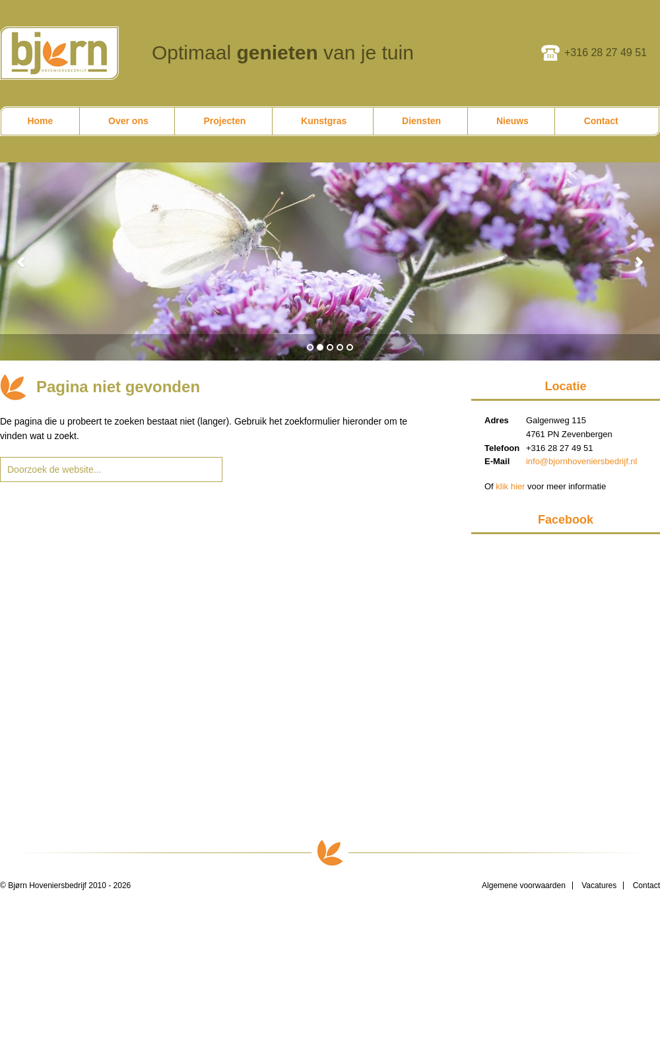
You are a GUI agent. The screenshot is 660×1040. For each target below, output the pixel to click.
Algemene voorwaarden (524, 885)
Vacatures (598, 885)
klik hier (510, 486)
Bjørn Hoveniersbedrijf (59, 53)
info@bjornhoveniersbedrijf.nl (582, 461)
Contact (646, 885)
